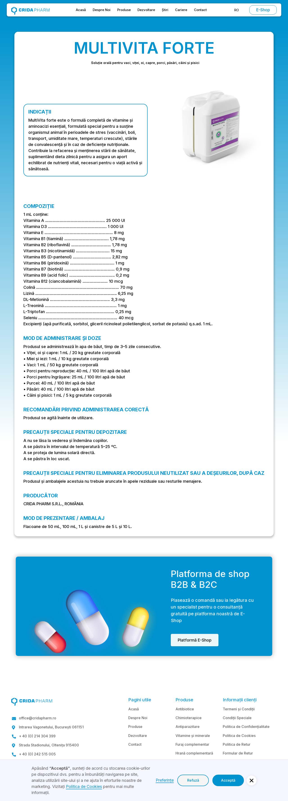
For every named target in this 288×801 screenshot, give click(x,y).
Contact (200, 10)
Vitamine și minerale (193, 747)
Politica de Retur (236, 756)
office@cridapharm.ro (37, 730)
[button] (237, 10)
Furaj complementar (192, 756)
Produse (124, 10)
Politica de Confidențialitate (246, 739)
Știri (165, 10)
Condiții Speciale (237, 730)
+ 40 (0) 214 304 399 (37, 748)
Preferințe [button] (165, 780)
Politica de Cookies (239, 747)
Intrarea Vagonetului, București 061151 (51, 739)
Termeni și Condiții (239, 721)
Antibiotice (185, 721)
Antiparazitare (188, 739)
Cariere (181, 10)
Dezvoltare (146, 10)
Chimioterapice (189, 730)
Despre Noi (101, 10)
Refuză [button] (193, 780)
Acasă (81, 10)
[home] (30, 10)
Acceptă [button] (228, 780)
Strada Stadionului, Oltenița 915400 (49, 757)
